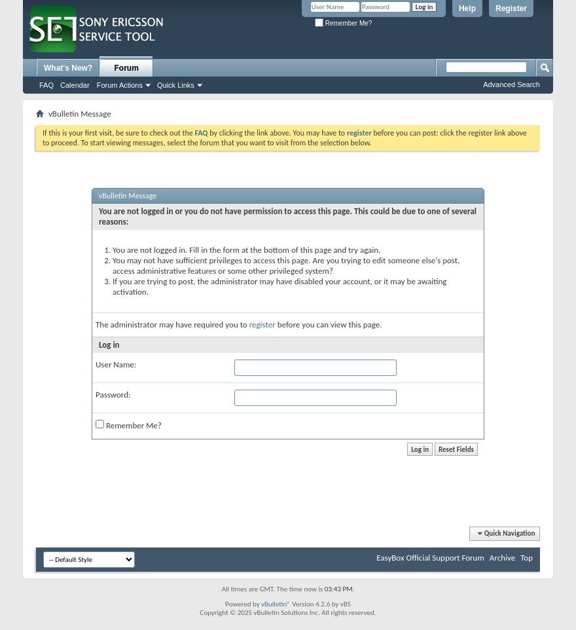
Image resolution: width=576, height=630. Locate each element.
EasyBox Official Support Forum (430, 558)
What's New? (68, 68)
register (262, 324)
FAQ (46, 85)
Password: (113, 394)
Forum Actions (120, 85)
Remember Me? (343, 23)
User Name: (116, 364)
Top (526, 558)
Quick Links (175, 85)
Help (467, 8)
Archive (502, 558)
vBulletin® (276, 604)
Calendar (75, 85)
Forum (127, 68)
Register (511, 8)
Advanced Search (511, 84)
